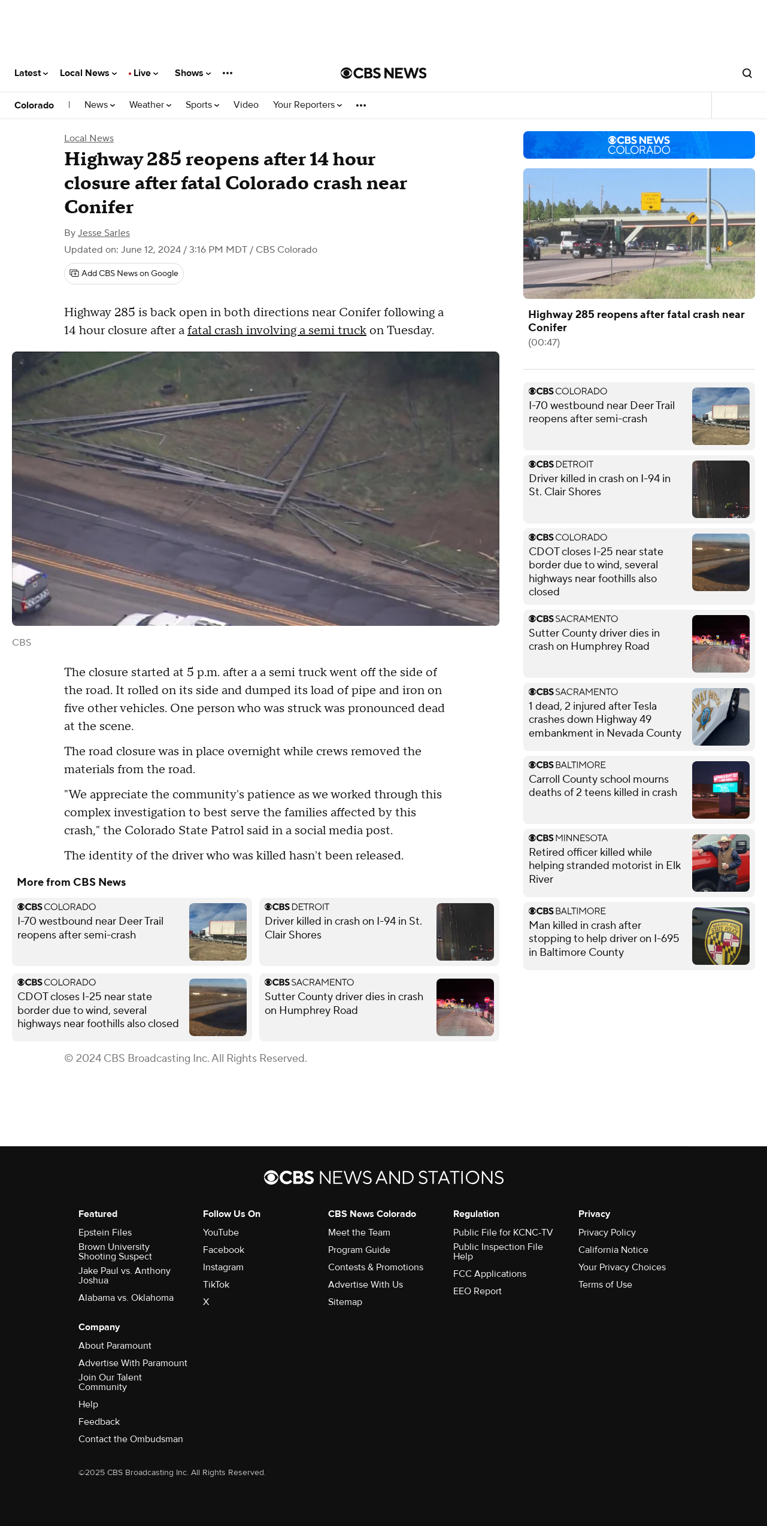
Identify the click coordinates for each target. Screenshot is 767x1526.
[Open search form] (747, 73)
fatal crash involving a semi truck (276, 330)
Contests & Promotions (375, 1267)
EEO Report (477, 1291)
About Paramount (114, 1346)
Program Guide (359, 1250)
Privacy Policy (607, 1232)
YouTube (221, 1232)
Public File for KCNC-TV (503, 1232)
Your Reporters (307, 105)
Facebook (223, 1250)
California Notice (613, 1250)
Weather (150, 105)
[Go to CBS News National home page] (384, 73)
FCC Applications (489, 1274)
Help (88, 1404)
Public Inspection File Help (498, 1251)
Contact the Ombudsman (130, 1439)
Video (246, 105)
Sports (202, 105)
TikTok (216, 1284)
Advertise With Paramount (132, 1363)
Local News (88, 73)
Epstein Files (105, 1232)
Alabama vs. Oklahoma (126, 1298)
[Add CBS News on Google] (124, 273)
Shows (193, 73)
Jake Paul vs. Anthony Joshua (124, 1275)
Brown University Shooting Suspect (115, 1251)
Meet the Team (359, 1232)
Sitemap (345, 1302)
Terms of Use (605, 1284)
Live (146, 73)
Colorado (34, 105)
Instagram (223, 1267)
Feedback (99, 1422)
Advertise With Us (365, 1284)
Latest (31, 73)
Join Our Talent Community (110, 1382)
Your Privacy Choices (622, 1267)
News (99, 105)
